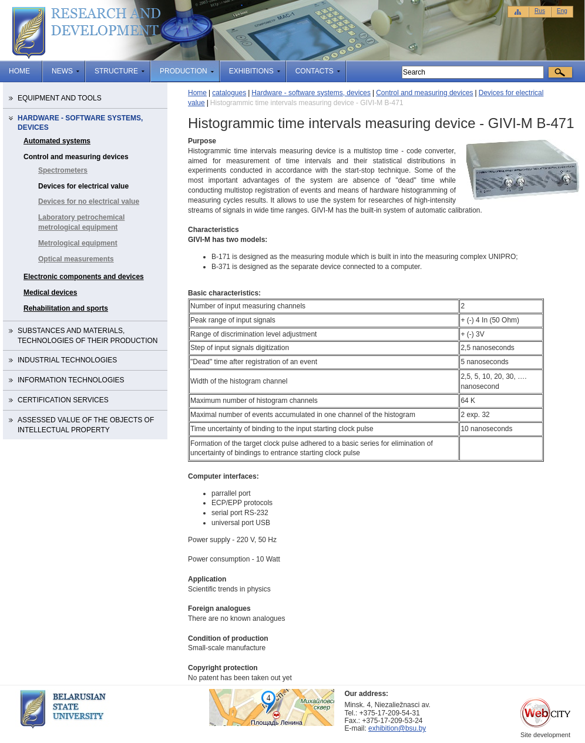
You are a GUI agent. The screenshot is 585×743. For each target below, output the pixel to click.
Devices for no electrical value (88, 201)
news (62, 71)
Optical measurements (76, 259)
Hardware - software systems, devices (311, 93)
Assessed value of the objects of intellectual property (86, 425)
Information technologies (71, 380)
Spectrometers (63, 170)
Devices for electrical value (83, 186)
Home (19, 71)
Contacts (314, 71)
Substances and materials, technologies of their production (87, 336)
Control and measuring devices (424, 93)
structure (116, 71)
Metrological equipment (77, 243)
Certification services (63, 400)
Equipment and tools (60, 98)
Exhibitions (251, 71)
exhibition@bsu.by (397, 728)
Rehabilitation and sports (65, 308)
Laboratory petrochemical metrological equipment (81, 222)
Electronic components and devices (83, 277)
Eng (562, 11)
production (183, 71)
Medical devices (50, 292)
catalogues (229, 93)
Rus (539, 11)
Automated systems (56, 141)
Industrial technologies (67, 360)
